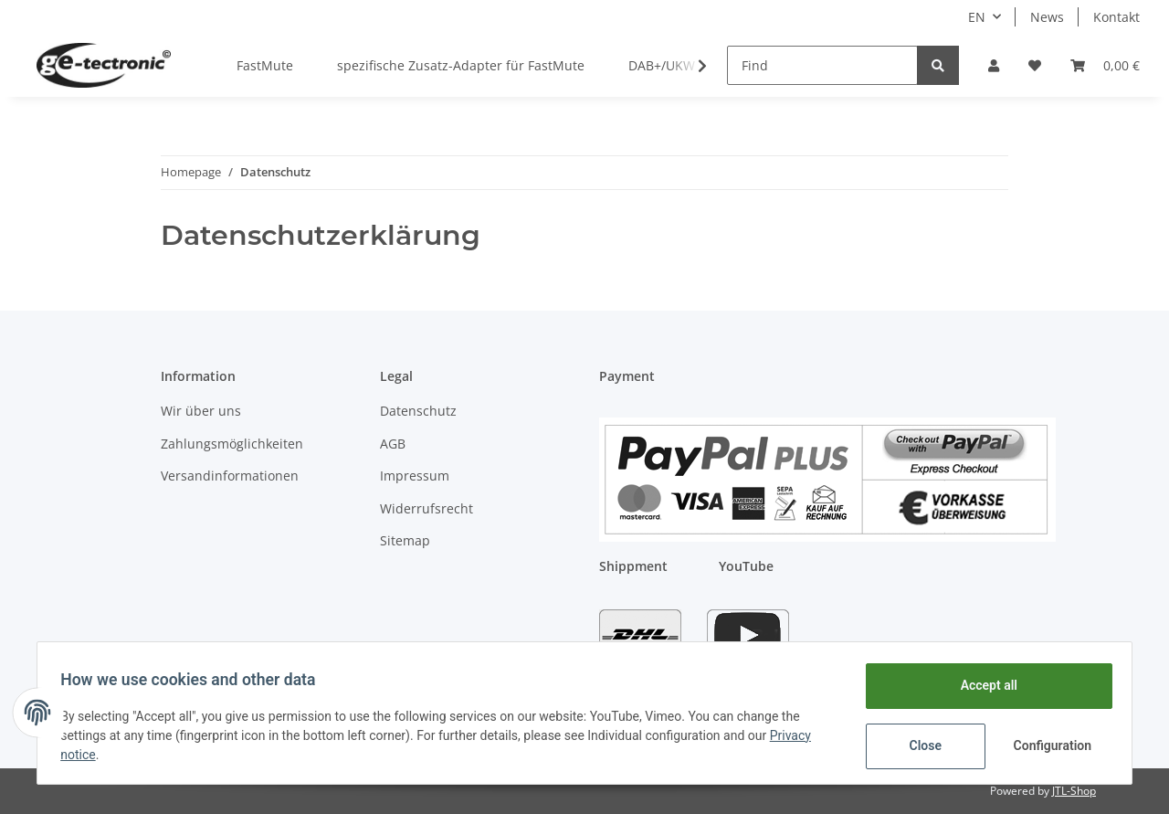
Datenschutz (418, 410)
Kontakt (1116, 17)
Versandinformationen (230, 475)
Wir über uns (201, 410)
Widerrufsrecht (426, 508)
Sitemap (405, 540)
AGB (392, 443)
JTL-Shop (1074, 790)
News (1047, 17)
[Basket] (1105, 65)
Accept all (982, 685)
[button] (994, 65)
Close (919, 745)
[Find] (822, 65)
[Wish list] (1035, 65)
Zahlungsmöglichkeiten (232, 443)
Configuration (1048, 745)
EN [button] (976, 17)
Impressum (414, 475)
